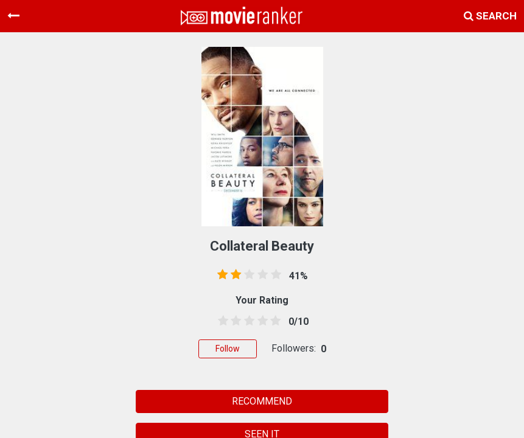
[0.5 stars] (221, 321)
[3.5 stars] (260, 321)
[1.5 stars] (234, 321)
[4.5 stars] (273, 321)
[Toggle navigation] (13, 15)
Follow (227, 348)
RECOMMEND (262, 401)
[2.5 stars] (247, 321)
